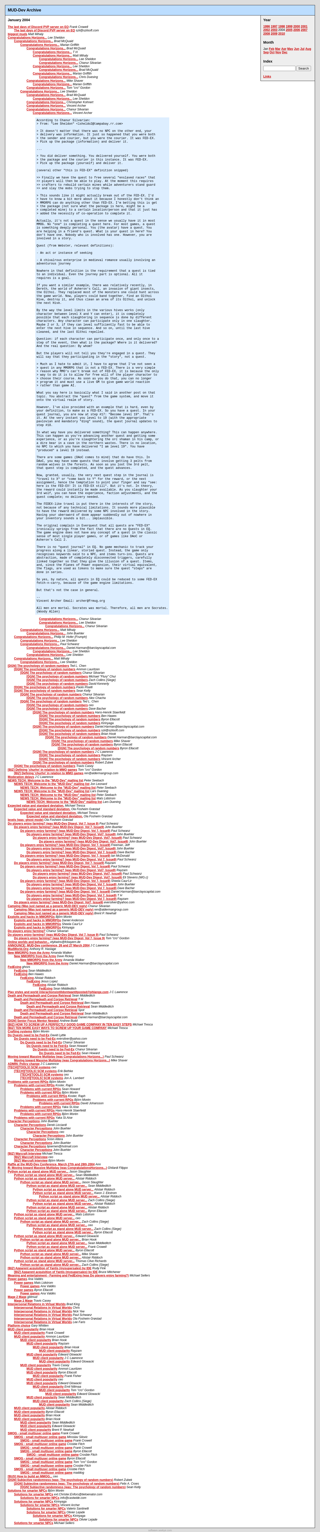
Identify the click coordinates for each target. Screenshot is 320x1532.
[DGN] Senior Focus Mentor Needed (33, 1020)
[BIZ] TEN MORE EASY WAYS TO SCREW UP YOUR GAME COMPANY (57, 1028)
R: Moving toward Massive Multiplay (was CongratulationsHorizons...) (57, 1168)
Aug (308, 49)
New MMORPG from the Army (29, 952)
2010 (281, 33)
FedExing (14, 967)
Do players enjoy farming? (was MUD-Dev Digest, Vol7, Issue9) (71, 834)
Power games (17, 1279)
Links (267, 76)
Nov (278, 52)
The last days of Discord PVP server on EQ (38, 27)
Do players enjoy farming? (27, 931)
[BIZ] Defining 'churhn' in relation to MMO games (42, 769)
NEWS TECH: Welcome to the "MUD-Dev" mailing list (45, 780)
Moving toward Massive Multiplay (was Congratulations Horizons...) (56, 1056)
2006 (296, 30)
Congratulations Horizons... (27, 37)
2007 (304, 30)
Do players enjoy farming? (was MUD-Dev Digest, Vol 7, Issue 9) (53, 823)
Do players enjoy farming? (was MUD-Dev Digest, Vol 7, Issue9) (59, 827)
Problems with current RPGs (28, 1082)
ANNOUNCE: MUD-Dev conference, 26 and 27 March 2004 (49, 945)
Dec (285, 52)
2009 (274, 33)
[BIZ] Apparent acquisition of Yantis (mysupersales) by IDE (50, 1268)
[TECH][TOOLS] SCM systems (29, 1067)
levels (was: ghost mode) (26, 820)
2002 (266, 30)
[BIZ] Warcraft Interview (24, 1153)
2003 (274, 30)
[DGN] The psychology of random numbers (38, 666)
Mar (277, 49)
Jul (302, 49)
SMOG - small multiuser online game (34, 1433)
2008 (266, 33)
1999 (289, 26)
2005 (289, 30)
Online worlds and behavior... (29, 942)
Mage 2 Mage (17, 1297)
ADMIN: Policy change (24, 1064)
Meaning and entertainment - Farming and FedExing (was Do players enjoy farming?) (68, 1275)
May (290, 49)
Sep (266, 52)
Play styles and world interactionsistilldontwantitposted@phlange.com (58, 992)
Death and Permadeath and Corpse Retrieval (39, 995)
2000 (296, 26)
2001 (304, 26)
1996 (266, 26)
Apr (283, 49)
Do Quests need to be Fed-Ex (29, 1035)
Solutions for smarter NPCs (27, 1490)
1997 (274, 26)
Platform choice (19, 1325)
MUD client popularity (23, 1329)
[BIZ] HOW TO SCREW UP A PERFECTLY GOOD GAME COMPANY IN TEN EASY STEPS (70, 1024)
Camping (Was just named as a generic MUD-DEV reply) (47, 906)
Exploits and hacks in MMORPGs (31, 917)
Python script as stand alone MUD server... (38, 1171)
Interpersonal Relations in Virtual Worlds (37, 1304)
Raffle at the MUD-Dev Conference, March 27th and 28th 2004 (51, 1164)
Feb (271, 49)
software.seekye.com (160, 1530)
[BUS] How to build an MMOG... (30, 1476)
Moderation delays (21, 777)
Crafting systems (20, 1031)
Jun (296, 49)
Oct (272, 52)
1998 (281, 26)
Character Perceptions (24, 1121)
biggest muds (17, 34)
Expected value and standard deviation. (36, 805)
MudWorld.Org (18, 949)
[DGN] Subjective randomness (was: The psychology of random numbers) (60, 1480)
